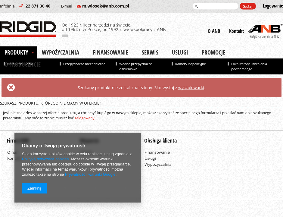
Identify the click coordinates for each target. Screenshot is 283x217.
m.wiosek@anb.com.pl (95, 6)
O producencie (23, 64)
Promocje (213, 52)
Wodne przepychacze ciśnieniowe (135, 66)
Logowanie (273, 6)
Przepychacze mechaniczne (84, 63)
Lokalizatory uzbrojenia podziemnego (249, 66)
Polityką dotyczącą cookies (45, 159)
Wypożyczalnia (60, 52)
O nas (12, 152)
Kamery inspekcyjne (190, 63)
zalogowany (85, 118)
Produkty (16, 52)
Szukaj (248, 6)
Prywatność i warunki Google (90, 174)
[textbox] (215, 6)
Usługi (180, 52)
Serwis (150, 52)
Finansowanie (110, 52)
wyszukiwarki (191, 87)
